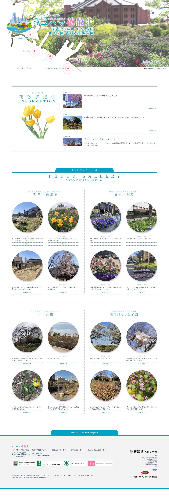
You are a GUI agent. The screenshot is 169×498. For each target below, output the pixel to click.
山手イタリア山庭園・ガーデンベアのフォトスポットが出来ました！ (117, 126)
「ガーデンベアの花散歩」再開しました (103, 148)
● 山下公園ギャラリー (81, 459)
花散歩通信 (147, 9)
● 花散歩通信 (25, 459)
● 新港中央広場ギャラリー (41, 459)
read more (152, 117)
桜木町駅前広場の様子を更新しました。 (103, 104)
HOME (111, 9)
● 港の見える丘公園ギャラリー (23, 462)
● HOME (15, 459)
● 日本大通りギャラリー (62, 459)
